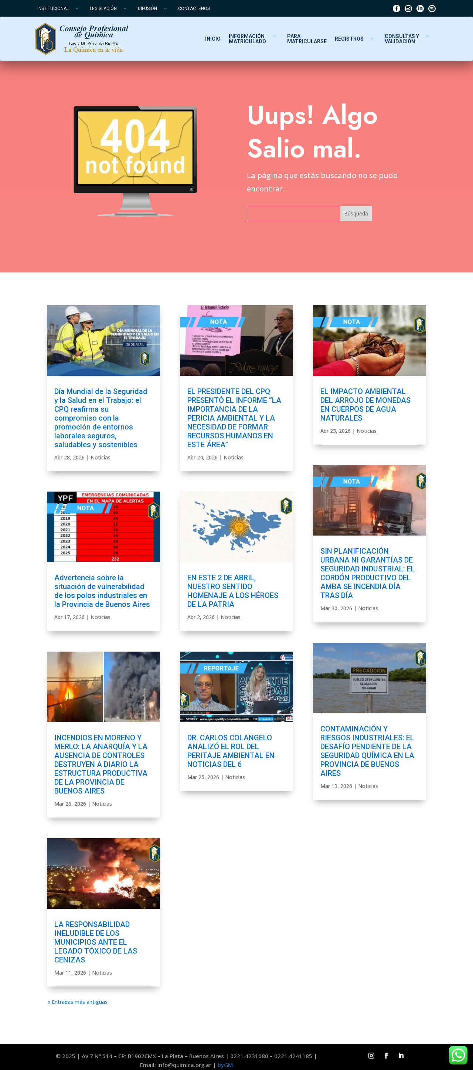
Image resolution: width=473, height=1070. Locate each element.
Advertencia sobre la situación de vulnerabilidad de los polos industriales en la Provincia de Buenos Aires (102, 591)
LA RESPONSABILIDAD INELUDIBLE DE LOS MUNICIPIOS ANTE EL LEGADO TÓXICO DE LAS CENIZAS (95, 942)
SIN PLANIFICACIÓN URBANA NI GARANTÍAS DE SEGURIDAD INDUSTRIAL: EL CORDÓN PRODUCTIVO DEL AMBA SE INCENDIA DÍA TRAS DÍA (367, 573)
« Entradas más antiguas (77, 1001)
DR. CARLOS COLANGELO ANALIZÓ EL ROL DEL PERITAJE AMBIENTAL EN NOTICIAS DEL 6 (231, 751)
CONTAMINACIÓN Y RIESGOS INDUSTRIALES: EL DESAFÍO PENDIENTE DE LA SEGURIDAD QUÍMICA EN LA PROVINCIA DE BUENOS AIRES (367, 751)
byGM (225, 1065)
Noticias (100, 457)
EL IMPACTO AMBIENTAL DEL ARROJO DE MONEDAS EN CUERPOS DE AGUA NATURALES (365, 404)
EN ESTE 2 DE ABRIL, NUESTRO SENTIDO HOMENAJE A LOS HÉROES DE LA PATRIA (232, 591)
